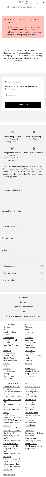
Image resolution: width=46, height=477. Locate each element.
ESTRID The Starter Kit (12, 420)
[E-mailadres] (23, 95)
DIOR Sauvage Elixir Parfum (11, 411)
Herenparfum (30, 350)
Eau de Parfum (31, 394)
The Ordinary (8, 376)
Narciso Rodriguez (10, 358)
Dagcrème (29, 340)
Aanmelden (23, 105)
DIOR (5, 330)
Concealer (29, 337)
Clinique (6, 327)
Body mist (29, 332)
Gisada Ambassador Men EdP (11, 424)
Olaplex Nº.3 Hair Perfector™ (10, 450)
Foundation (29, 345)
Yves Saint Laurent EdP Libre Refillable (12, 473)
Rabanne (7, 368)
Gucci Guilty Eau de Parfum (11, 437)
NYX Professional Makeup (10, 362)
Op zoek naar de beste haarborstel (34, 434)
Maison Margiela (10, 355)
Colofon (23, 302)
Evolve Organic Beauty (12, 340)
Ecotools (7, 335)
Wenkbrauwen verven (33, 446)
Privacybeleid (23, 297)
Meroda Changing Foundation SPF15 (10, 444)
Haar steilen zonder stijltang (33, 416)
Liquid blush (30, 425)
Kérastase (7, 350)
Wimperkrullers (31, 374)
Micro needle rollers (33, 366)
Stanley (6, 374)
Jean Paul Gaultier (10, 345)
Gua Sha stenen (31, 412)
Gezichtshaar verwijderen (30, 406)
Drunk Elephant (9, 332)
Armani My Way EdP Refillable (11, 387)
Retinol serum (30, 438)
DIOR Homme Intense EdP (11, 406)
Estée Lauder (8, 337)
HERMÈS (6, 343)
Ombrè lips (29, 430)
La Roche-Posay (9, 353)
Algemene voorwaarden (23, 307)
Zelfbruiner (29, 376)
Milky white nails (31, 428)
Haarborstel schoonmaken (30, 421)
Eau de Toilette (31, 397)
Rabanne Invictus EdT (12, 459)
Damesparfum (30, 343)
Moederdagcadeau (33, 389)
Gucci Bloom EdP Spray (12, 428)
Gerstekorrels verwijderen (30, 400)
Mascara (28, 363)
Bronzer (28, 335)
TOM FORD (8, 379)
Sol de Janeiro (9, 371)
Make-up (28, 361)
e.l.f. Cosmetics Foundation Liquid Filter (12, 416)
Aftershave (29, 327)
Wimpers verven (31, 449)
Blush (27, 330)
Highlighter (29, 353)
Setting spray (30, 368)
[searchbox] (23, 7)
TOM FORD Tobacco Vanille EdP (11, 468)
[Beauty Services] (25, 3)
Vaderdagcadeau (32, 392)
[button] (23, 266)
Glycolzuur (29, 410)
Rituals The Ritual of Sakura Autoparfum (11, 462)
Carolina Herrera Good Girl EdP (12, 393)
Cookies (23, 311)
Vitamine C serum (32, 371)
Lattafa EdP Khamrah (11, 441)
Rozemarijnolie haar (33, 441)
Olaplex (6, 366)
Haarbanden (30, 348)
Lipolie (27, 358)
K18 (5, 348)
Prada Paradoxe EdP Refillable (11, 455)
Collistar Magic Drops (12, 397)
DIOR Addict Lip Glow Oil (12, 400)
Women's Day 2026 (32, 386)
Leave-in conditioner (33, 355)
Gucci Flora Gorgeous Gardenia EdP (12, 431)
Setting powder (31, 443)
